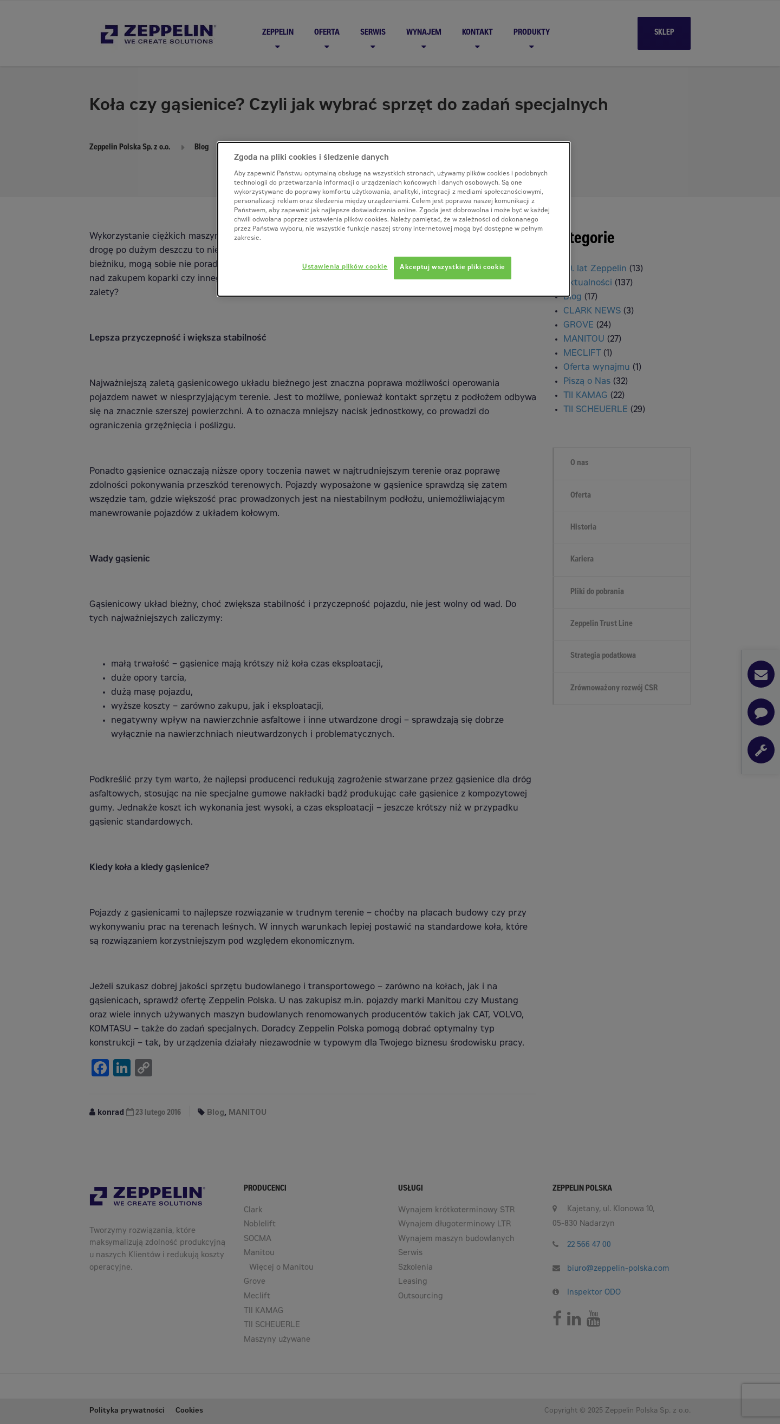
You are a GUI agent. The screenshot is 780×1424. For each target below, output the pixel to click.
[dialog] (394, 219)
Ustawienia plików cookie (345, 267)
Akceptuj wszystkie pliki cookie (452, 268)
